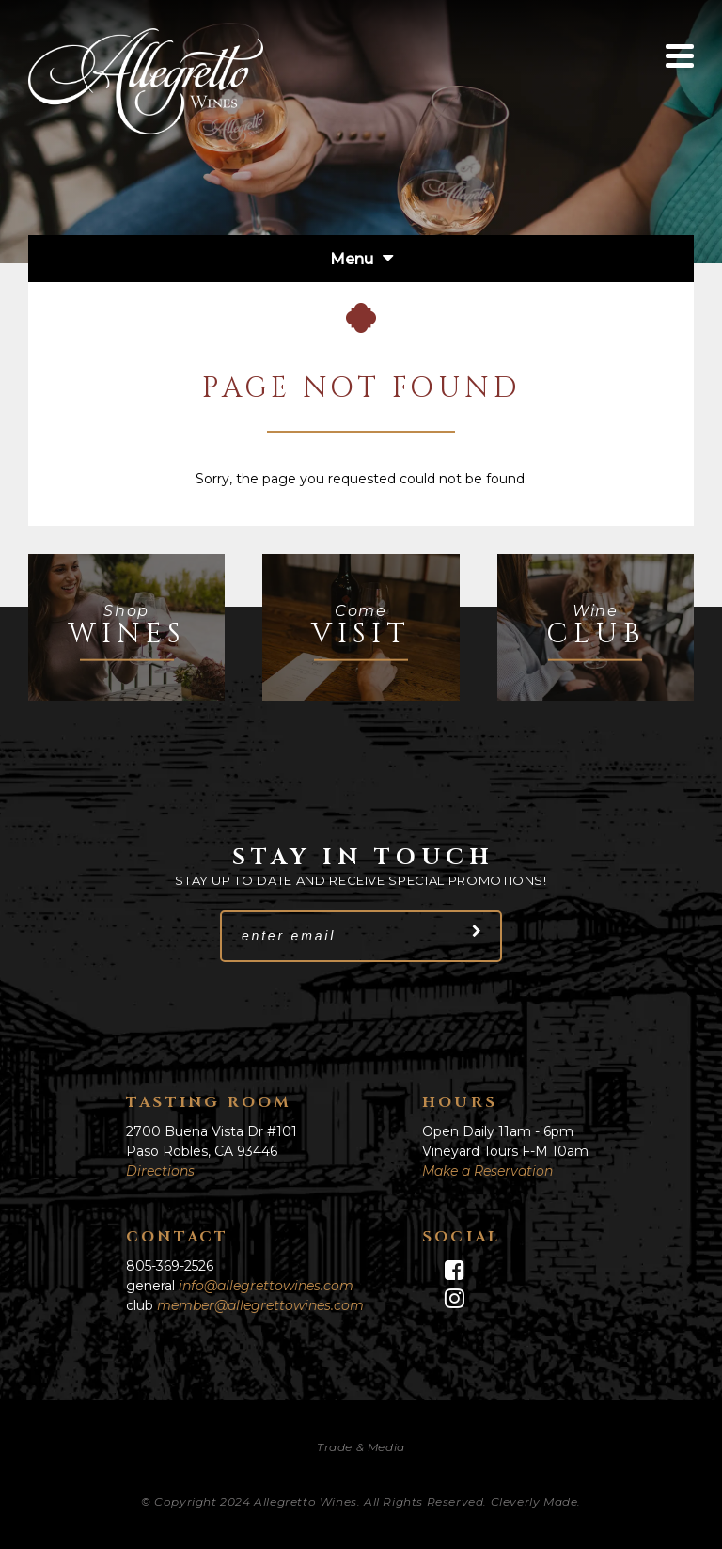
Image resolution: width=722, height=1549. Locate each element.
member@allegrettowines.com (260, 1305)
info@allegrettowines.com (266, 1285)
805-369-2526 (169, 1265)
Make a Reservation (487, 1170)
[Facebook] (509, 1271)
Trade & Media (361, 1447)
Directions (160, 1170)
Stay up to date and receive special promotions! (361, 880)
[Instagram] (509, 1299)
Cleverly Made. (536, 1501)
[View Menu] (680, 56)
